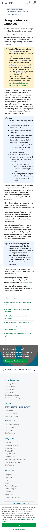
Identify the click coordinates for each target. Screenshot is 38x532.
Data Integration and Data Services (17, 11)
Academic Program (11, 485)
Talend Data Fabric (11, 416)
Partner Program (11, 488)
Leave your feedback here (15, 360)
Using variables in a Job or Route (15, 322)
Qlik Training (9, 389)
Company (8, 474)
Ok (19, 525)
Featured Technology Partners (15, 459)
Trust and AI (9, 450)
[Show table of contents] (4, 9)
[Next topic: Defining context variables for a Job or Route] (27, 369)
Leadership (9, 477)
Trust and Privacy (11, 448)
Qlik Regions (9, 464)
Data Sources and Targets (14, 462)
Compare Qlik (10, 456)
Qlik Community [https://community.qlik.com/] (19, 503)
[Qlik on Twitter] (28, 502)
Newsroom (9, 494)
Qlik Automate (10, 432)
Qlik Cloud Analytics (12, 424)
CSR (6, 480)
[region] (19, 518)
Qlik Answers (9, 427)
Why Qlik (8, 442)
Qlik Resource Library (12, 397)
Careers (8, 491)
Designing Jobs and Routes (15, 14)
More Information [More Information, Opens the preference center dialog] (19, 529)
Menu (35, 4)
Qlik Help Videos (11, 383)
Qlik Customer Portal (12, 394)
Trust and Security (11, 445)
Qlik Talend (9, 410)
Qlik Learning (9, 392)
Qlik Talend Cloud (11, 413)
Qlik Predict (9, 430)
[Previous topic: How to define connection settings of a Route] (10, 369)
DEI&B (7, 482)
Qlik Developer (10, 386)
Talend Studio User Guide (15, 9)
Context (29, 282)
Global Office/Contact (12, 497)
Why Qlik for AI (10, 453)
